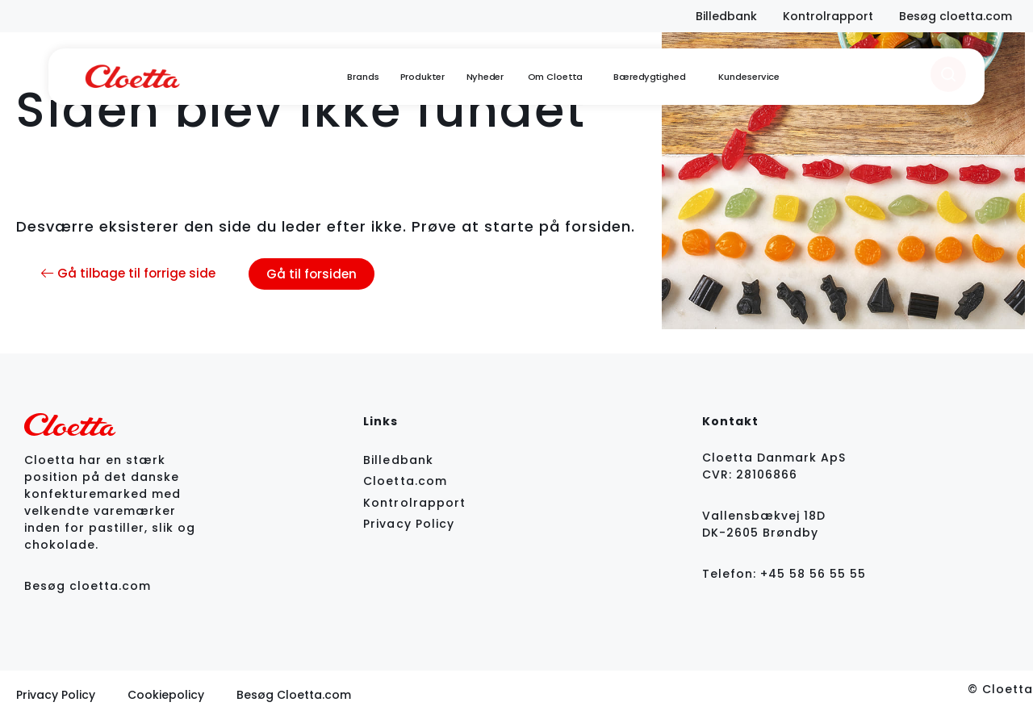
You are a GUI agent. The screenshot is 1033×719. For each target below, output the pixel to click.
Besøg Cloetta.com (293, 695)
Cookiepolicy (166, 695)
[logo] (132, 77)
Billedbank (400, 460)
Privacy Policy (408, 524)
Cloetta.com (405, 481)
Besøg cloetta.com (87, 586)
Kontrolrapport (414, 503)
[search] (948, 74)
